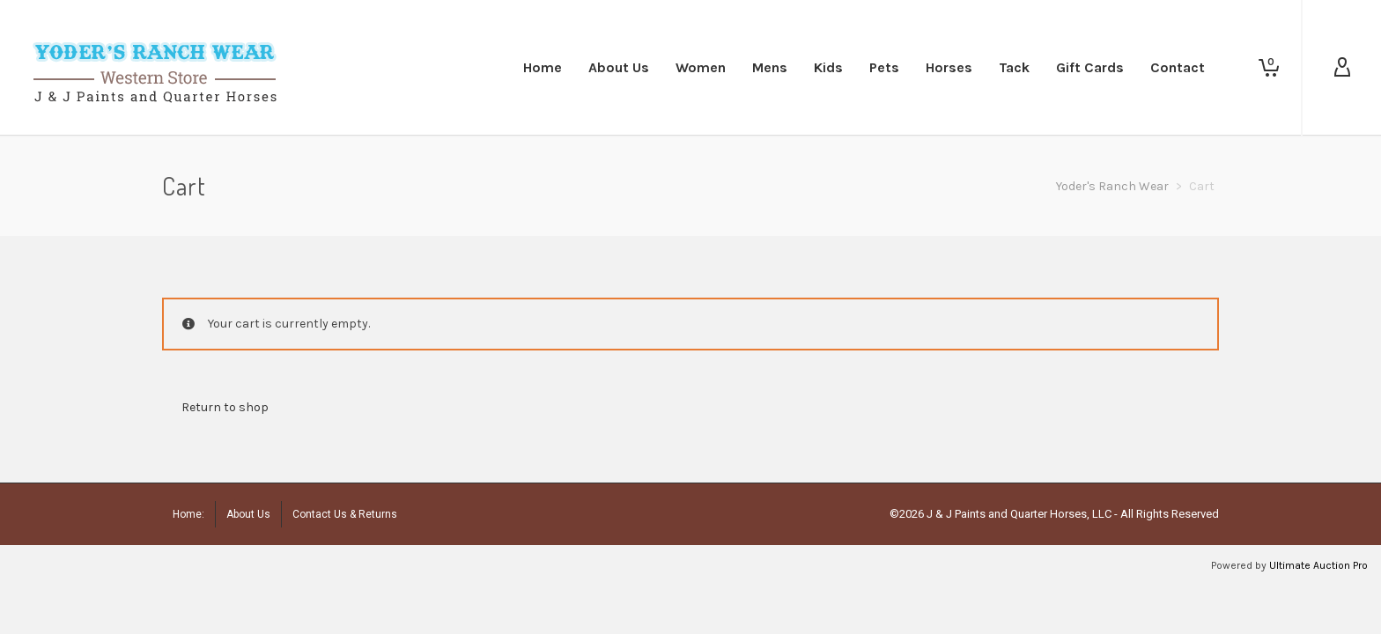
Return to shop (225, 407)
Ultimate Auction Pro (1318, 565)
